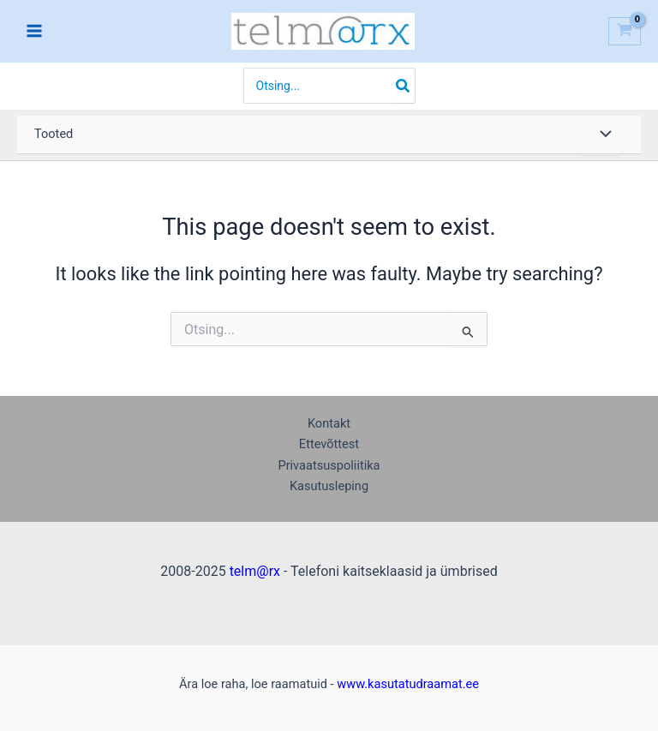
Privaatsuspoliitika (329, 465)
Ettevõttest (329, 444)
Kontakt (329, 423)
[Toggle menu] (601, 135)
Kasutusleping (329, 486)
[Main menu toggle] (34, 31)
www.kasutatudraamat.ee (408, 684)
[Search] (403, 86)
